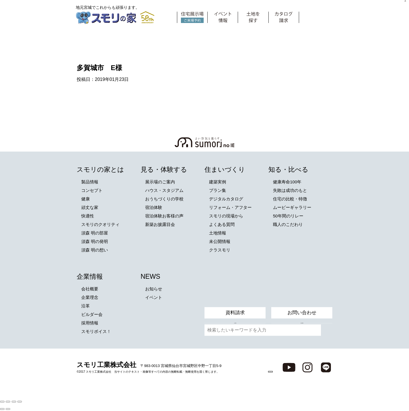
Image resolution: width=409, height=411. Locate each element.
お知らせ (153, 288)
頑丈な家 (89, 207)
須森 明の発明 (94, 241)
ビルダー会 (92, 314)
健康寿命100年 (287, 181)
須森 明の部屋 (94, 232)
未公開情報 (219, 241)
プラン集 (217, 190)
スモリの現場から (226, 215)
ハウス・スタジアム (164, 190)
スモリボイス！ (96, 331)
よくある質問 (222, 224)
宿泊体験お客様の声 (164, 215)
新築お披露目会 (160, 224)
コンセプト (92, 190)
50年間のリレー (288, 215)
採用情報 (89, 322)
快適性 (87, 215)
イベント (153, 297)
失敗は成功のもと (290, 190)
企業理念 (89, 297)
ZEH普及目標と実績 (252, 367)
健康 (85, 198)
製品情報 (89, 181)
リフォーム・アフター (230, 207)
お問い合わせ (301, 298)
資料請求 (235, 298)
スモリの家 (107, 18)
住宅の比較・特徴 (290, 198)
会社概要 (89, 288)
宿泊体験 (153, 207)
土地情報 (217, 232)
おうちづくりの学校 (164, 198)
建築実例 (217, 181)
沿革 (85, 305)
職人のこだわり (288, 224)
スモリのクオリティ (100, 224)
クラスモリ (219, 250)
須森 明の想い (94, 250)
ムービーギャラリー (292, 207)
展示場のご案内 (160, 181)
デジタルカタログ (226, 198)
